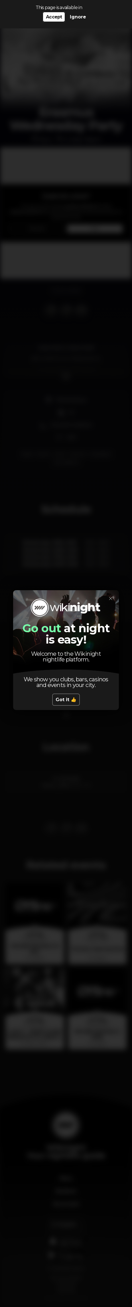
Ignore (78, 17)
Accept (54, 17)
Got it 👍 (66, 699)
